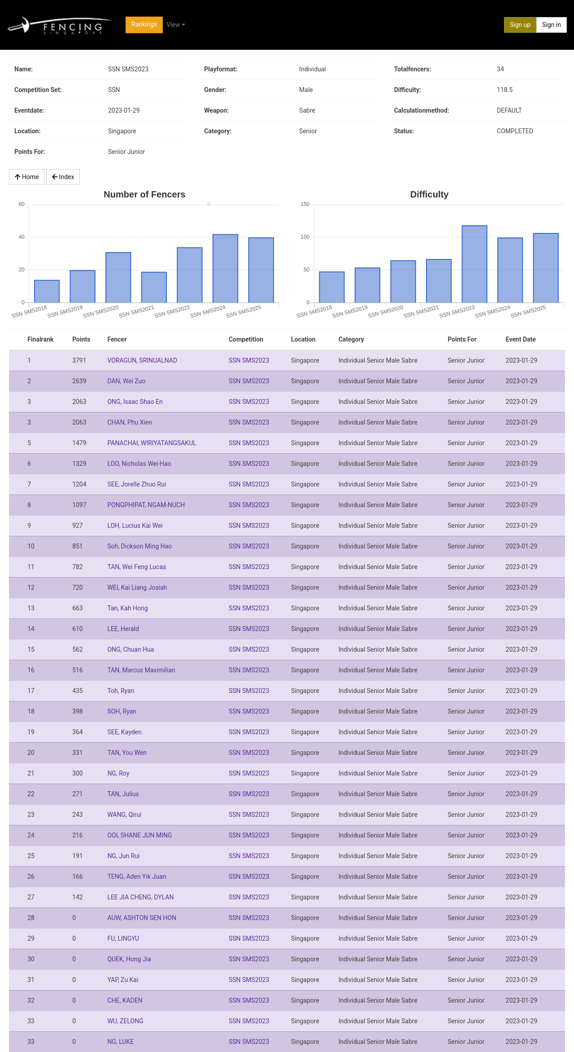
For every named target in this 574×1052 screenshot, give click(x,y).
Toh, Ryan (120, 690)
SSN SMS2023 (249, 360)
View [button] (173, 24)
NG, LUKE (120, 1041)
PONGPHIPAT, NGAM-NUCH (146, 504)
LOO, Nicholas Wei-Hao (139, 463)
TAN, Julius (123, 794)
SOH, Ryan (121, 711)
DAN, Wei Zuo (126, 381)
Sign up (520, 24)
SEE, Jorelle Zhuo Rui (136, 484)
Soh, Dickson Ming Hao (139, 546)
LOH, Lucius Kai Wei (134, 525)
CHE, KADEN (124, 1000)
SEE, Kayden (124, 732)
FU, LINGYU (123, 938)
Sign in (551, 24)
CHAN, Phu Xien (129, 422)
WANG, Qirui (124, 814)
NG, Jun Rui (123, 855)
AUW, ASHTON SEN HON (141, 917)
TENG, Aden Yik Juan (136, 876)
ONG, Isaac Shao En (134, 401)
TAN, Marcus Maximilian (141, 670)
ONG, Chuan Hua (130, 649)
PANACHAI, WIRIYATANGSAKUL (151, 443)
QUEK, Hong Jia (129, 959)
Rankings (144, 24)
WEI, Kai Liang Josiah (137, 587)
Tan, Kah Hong (127, 608)
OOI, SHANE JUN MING (139, 835)
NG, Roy (118, 773)
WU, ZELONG (125, 1021)
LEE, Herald (123, 628)
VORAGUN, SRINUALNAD (142, 360)
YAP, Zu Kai (122, 979)
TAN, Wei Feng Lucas (136, 566)
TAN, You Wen (127, 752)
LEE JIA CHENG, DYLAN (140, 897)
